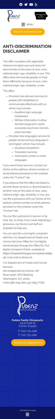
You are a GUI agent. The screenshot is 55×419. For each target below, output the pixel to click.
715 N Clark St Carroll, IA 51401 (27, 324)
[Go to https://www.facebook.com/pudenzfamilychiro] (21, 5)
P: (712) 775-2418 (27, 331)
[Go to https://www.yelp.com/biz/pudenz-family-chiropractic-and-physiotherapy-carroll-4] (36, 5)
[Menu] (27, 24)
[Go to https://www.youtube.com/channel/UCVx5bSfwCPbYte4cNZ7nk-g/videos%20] (31, 5)
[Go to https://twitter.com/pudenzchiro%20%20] (26, 5)
